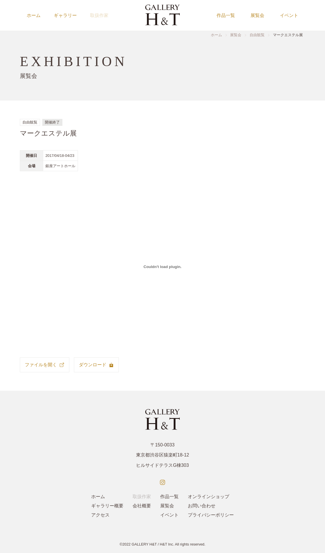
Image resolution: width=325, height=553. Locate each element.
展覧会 (257, 15)
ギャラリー (65, 15)
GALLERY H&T (144, 544)
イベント (289, 15)
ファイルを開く (44, 364)
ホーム (34, 15)
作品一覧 (226, 15)
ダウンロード (96, 364)
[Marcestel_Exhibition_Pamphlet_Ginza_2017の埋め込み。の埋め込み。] (162, 266)
